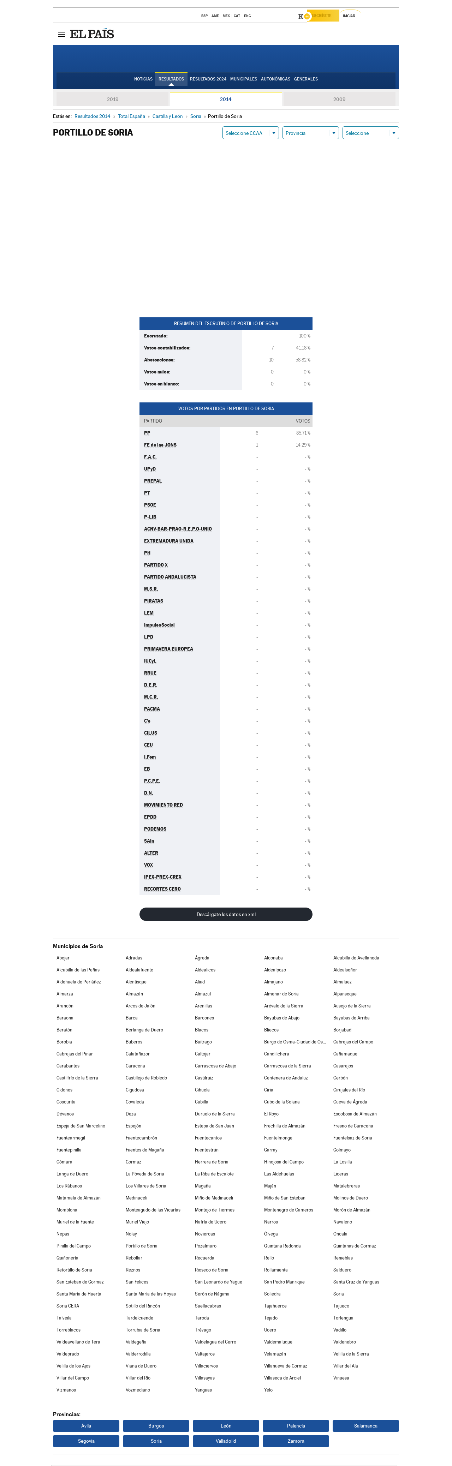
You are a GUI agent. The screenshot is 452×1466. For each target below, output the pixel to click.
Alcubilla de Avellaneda (356, 959)
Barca (132, 1019)
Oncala (340, 1235)
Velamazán (275, 1355)
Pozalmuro (205, 1247)
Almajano (273, 983)
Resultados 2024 (208, 81)
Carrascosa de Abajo (215, 1067)
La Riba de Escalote (214, 1175)
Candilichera (276, 1055)
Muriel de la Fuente (75, 1223)
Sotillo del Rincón (143, 1307)
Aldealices (205, 971)
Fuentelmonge (278, 1139)
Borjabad (342, 1031)
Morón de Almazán (351, 1211)
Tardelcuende (139, 1319)
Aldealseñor (345, 971)
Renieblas (343, 1259)
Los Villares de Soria (146, 1187)
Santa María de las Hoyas (151, 1295)
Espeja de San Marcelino (80, 1127)
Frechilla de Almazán (284, 1127)
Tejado (271, 1319)
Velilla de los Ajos (73, 1367)
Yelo (268, 1391)
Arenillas (203, 1007)
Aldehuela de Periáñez (78, 983)
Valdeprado (67, 1355)
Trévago (203, 1331)
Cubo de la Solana (282, 1103)
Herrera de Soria (211, 1163)
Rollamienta (276, 1271)
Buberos (134, 1043)
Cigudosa (135, 1091)
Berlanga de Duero (144, 1031)
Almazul (203, 995)
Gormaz (133, 1163)
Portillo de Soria (141, 1247)
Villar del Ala (345, 1367)
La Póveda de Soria (145, 1175)
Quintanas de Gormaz (354, 1247)
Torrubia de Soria (143, 1331)
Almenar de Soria (281, 995)
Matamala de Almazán (78, 1199)
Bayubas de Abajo (281, 1019)
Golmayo (342, 1151)
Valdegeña (136, 1343)
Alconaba (273, 959)
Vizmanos (66, 1391)
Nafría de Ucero (210, 1223)
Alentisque (136, 983)
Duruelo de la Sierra (215, 1115)
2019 (112, 100)
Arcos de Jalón (140, 1007)
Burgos (156, 1427)
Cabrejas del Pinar (74, 1055)
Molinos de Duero (350, 1199)
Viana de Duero (141, 1367)
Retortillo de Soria (74, 1271)
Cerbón (340, 1079)
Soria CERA (67, 1307)
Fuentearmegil (70, 1139)
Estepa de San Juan (214, 1127)
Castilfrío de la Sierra (77, 1079)
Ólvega (271, 1235)
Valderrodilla (138, 1355)
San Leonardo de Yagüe (218, 1283)
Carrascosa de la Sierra (287, 1067)
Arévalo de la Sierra (283, 1007)
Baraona (64, 1019)
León (226, 1427)
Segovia (86, 1442)
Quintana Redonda (282, 1247)
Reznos (133, 1271)
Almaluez (342, 983)
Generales (306, 81)
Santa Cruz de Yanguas (356, 1283)
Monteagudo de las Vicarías (153, 1211)
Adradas (134, 959)
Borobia (64, 1043)
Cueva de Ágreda (350, 1103)
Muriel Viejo (137, 1223)
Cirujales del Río (349, 1091)
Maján (270, 1187)
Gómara (64, 1163)
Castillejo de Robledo (146, 1079)
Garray (271, 1151)
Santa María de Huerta (78, 1295)
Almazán (134, 995)
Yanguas (203, 1391)
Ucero (270, 1331)
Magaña (203, 1187)
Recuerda (204, 1259)
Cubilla (201, 1103)
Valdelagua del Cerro (215, 1343)
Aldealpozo (275, 971)
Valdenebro (344, 1343)
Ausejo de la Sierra (352, 1007)
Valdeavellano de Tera (78, 1343)
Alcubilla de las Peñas (78, 971)
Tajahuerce (275, 1307)
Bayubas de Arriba (351, 1019)
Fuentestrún (207, 1151)
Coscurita (66, 1103)
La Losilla (342, 1163)
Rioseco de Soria (211, 1271)
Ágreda (202, 959)
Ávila (86, 1427)
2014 (226, 100)
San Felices (137, 1283)
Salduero (342, 1271)
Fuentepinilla (69, 1151)
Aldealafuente (139, 971)
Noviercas (205, 1235)
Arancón (64, 1007)
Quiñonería (67, 1259)
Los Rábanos (69, 1187)
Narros (271, 1223)
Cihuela (202, 1091)
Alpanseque (345, 995)
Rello (269, 1259)
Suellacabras (208, 1307)
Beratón (64, 1031)
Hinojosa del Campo (284, 1163)
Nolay (131, 1235)
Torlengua (343, 1319)
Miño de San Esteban (284, 1199)
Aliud (200, 983)
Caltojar (202, 1055)
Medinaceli (136, 1199)
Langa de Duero (72, 1175)
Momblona (66, 1211)
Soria (338, 1295)
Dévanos (65, 1115)
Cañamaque (345, 1055)
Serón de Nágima (212, 1295)
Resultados (171, 81)
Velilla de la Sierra (351, 1355)
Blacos (201, 1031)
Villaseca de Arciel (282, 1379)
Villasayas (205, 1379)
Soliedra (272, 1295)
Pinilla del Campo (73, 1247)
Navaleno (342, 1223)
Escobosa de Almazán (355, 1115)
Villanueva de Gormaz (285, 1367)
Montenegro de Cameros (288, 1211)
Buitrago (203, 1043)
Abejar (63, 959)
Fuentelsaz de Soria (352, 1139)
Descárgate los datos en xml (226, 915)
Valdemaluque (278, 1343)
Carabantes (67, 1067)
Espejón (133, 1127)
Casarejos (343, 1067)
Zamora (296, 1442)
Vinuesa (341, 1379)
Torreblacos (68, 1331)
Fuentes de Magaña (145, 1151)
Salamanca (365, 1427)
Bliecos (271, 1031)
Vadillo (339, 1331)
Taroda (202, 1319)
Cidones (64, 1091)
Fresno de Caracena (353, 1127)
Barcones (204, 1019)
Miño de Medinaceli (214, 1199)
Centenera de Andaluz (286, 1079)
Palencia (296, 1427)
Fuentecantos (208, 1139)
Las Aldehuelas (279, 1175)
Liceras (340, 1175)
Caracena (135, 1067)
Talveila (64, 1319)
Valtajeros (205, 1355)
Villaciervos (206, 1367)
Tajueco (341, 1307)
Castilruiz (204, 1079)
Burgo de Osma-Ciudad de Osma (295, 1043)
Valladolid (226, 1442)
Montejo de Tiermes (214, 1211)
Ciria (268, 1091)
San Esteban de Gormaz (80, 1283)
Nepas (62, 1235)
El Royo (271, 1115)
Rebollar (134, 1259)
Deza (131, 1115)
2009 (339, 100)
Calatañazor (138, 1055)
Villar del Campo (72, 1379)
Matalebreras (346, 1187)
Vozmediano (138, 1391)
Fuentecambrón (141, 1139)
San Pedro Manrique (284, 1283)
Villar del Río (138, 1379)
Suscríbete (327, 16)
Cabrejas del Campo (353, 1043)
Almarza (64, 995)
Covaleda (135, 1103)
